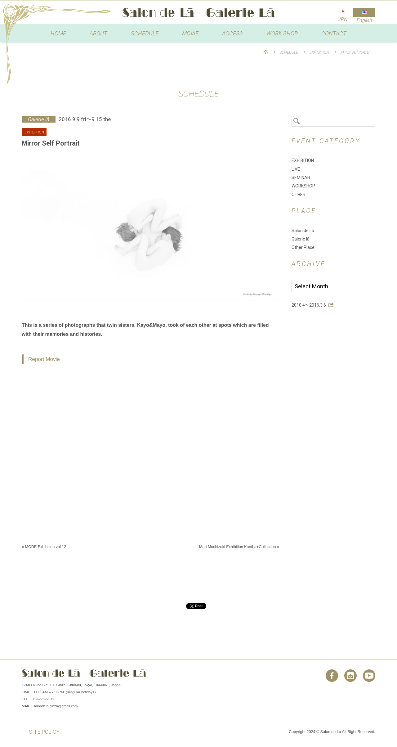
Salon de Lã (198, 12)
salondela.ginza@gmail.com (55, 706)
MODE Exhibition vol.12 (45, 547)
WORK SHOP (282, 33)
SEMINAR (301, 177)
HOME (58, 33)
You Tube (369, 675)
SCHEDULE (144, 33)
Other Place (303, 247)
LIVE (296, 169)
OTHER (299, 194)
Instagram (350, 675)
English (364, 20)
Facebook (332, 675)
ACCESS (232, 33)
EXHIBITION (319, 52)
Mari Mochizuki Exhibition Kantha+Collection (237, 547)
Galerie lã (301, 238)
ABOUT (98, 33)
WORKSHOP (303, 185)
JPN (342, 19)
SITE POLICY (44, 732)
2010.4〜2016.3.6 (309, 305)
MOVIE (190, 33)
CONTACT (333, 33)
